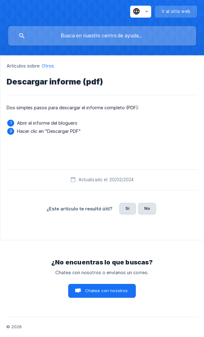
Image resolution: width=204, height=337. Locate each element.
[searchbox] (102, 36)
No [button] (147, 208)
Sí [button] (127, 208)
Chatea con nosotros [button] (106, 290)
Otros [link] (48, 65)
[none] (140, 12)
